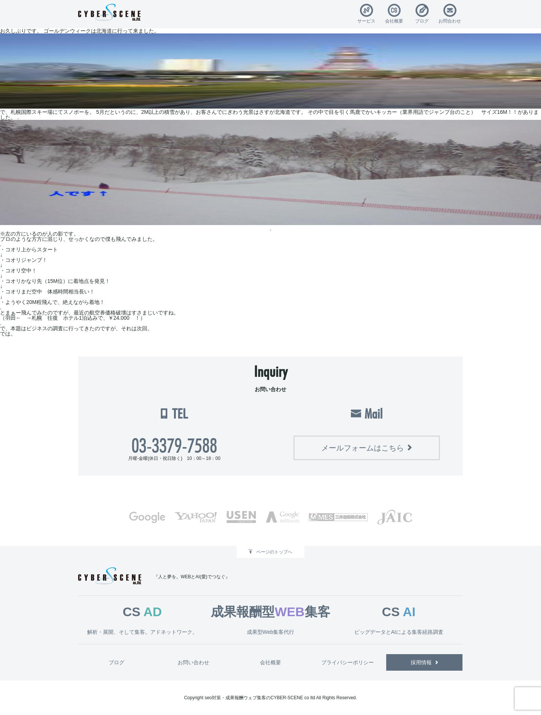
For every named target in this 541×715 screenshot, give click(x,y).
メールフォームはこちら (362, 448)
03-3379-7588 (174, 445)
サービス (366, 20)
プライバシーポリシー (347, 662)
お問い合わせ (193, 662)
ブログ (422, 20)
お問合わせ (449, 20)
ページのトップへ (274, 552)
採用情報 (421, 662)
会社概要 (394, 20)
